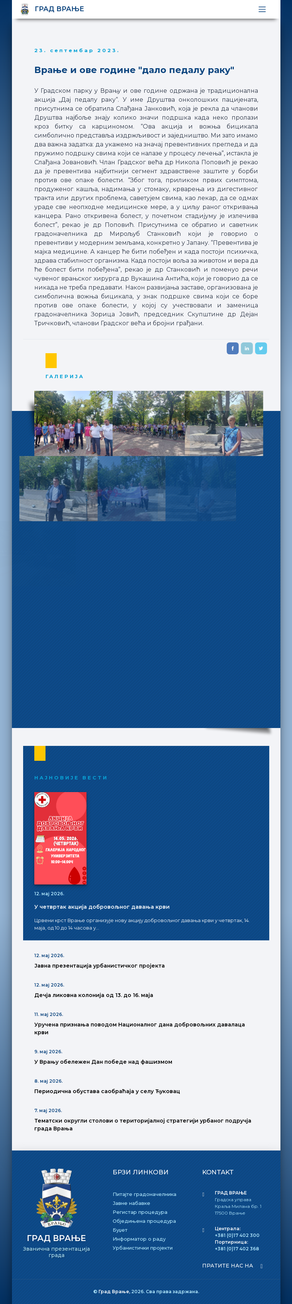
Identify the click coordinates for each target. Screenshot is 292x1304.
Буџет (120, 1230)
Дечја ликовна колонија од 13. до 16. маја (93, 995)
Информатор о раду (139, 1239)
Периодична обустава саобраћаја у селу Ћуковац (107, 1091)
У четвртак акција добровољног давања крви (102, 906)
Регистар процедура (140, 1212)
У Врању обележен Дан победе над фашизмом (103, 1061)
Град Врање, (114, 1291)
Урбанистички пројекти (143, 1248)
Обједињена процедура (144, 1221)
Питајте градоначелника (144, 1194)
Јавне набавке (131, 1203)
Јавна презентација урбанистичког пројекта (99, 965)
